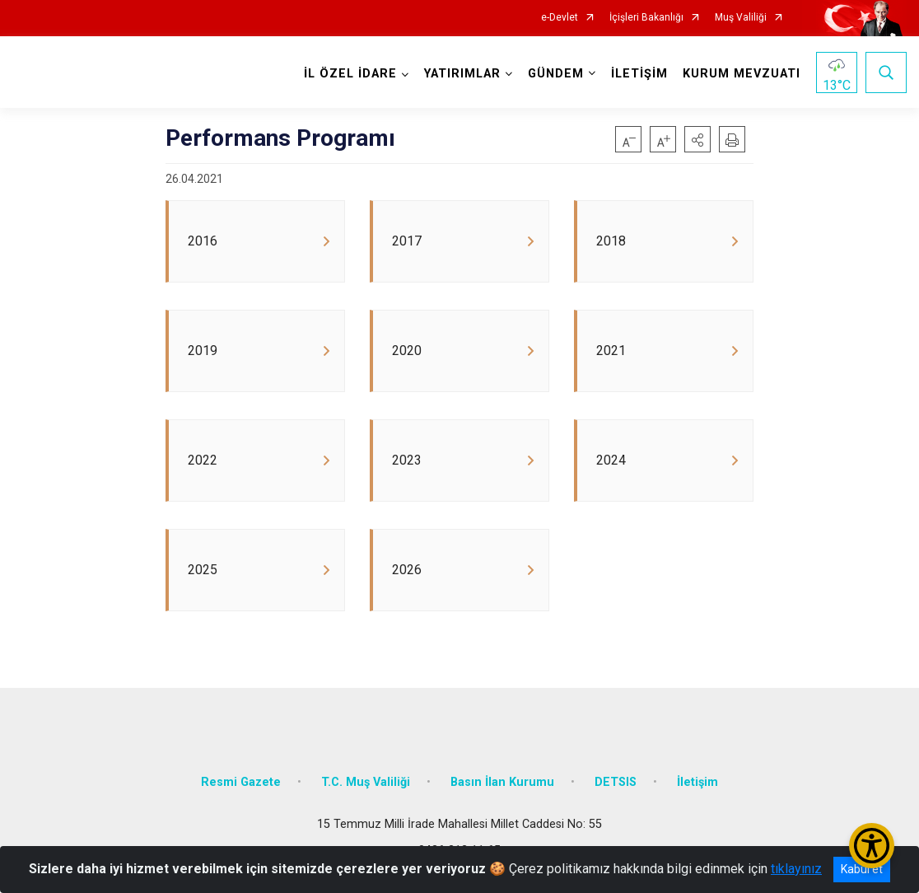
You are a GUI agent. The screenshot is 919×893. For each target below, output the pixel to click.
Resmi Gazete (241, 787)
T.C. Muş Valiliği (365, 787)
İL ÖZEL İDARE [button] (350, 74)
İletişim (697, 787)
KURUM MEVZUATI (741, 74)
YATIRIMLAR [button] (462, 74)
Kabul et (862, 869)
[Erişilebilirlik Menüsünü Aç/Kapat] (871, 845)
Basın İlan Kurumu (502, 787)
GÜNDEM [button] (556, 74)
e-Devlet (559, 17)
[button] (697, 139)
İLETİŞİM (639, 74)
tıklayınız (796, 869)
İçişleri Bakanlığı (646, 17)
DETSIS (616, 787)
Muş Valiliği (741, 17)
